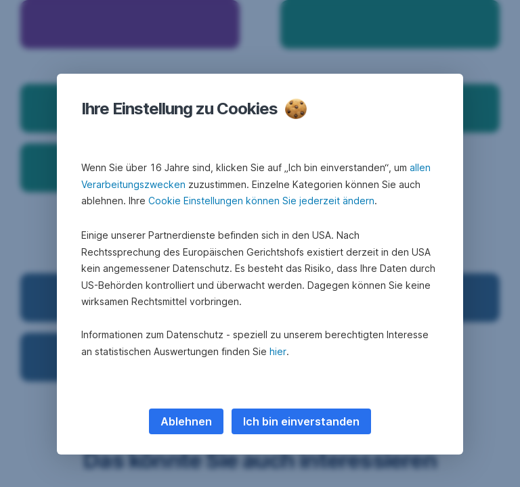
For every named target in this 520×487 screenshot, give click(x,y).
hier (277, 351)
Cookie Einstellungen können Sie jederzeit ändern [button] (261, 200)
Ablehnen (186, 421)
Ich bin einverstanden (301, 421)
